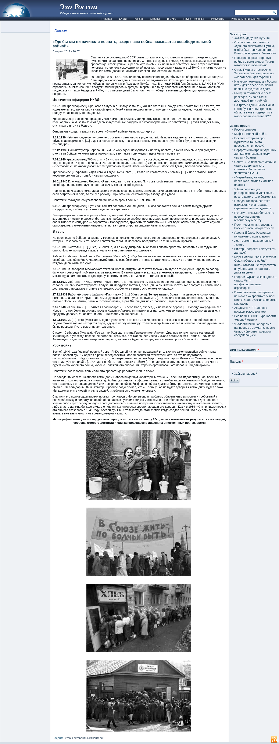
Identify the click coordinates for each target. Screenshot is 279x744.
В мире (171, 18)
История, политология (245, 18)
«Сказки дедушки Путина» (252, 38)
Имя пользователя (244, 349)
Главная (106, 18)
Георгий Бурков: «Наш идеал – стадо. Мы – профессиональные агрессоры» (255, 282)
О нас (270, 18)
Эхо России (78, 7)
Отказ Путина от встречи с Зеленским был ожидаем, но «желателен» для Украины (254, 73)
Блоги (122, 18)
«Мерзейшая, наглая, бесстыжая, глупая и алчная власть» (253, 181)
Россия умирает (245, 129)
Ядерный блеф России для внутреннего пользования (253, 234)
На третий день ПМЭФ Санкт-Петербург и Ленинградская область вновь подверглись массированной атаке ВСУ (254, 110)
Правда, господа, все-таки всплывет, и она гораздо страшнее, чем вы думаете (252, 204)
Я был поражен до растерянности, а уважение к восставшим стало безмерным (255, 193)
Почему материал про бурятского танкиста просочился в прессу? (249, 142)
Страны (155, 18)
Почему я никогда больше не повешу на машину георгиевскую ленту (254, 216)
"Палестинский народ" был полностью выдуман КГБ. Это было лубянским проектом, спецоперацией (254, 329)
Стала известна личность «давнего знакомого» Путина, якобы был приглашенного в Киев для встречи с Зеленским (255, 48)
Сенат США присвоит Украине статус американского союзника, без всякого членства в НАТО (255, 167)
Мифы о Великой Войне (250, 133)
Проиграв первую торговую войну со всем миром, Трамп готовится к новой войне (254, 61)
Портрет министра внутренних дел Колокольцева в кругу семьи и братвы (255, 153)
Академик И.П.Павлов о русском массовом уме (250, 309)
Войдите (58, 738)
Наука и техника (193, 18)
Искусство (217, 18)
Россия (138, 18)
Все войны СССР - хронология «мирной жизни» (255, 318)
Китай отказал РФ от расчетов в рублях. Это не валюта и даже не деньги (255, 268)
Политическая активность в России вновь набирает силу (254, 226)
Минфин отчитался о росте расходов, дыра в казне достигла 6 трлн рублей (253, 96)
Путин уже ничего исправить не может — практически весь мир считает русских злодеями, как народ (255, 298)
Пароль (236, 361)
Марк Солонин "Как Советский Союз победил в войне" (255, 258)
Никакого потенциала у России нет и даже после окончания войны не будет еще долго (255, 85)
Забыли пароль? (245, 373)
